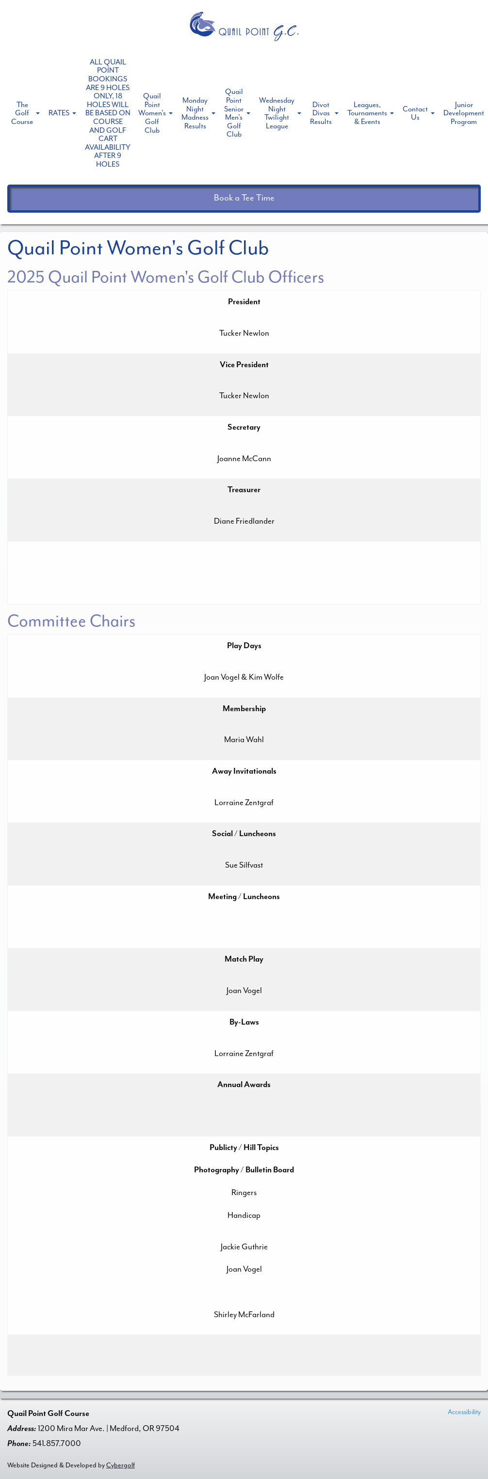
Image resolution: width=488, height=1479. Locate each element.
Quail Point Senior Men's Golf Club (234, 113)
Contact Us (415, 113)
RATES (59, 113)
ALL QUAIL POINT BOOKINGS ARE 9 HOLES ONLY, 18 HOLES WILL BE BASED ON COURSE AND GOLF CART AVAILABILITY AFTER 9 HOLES (107, 113)
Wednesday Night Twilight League (276, 113)
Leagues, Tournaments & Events (367, 113)
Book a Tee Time (244, 197)
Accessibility (464, 1412)
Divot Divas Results (321, 113)
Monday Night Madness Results (195, 113)
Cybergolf (120, 1465)
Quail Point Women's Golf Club (152, 113)
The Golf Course (22, 113)
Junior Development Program (463, 113)
